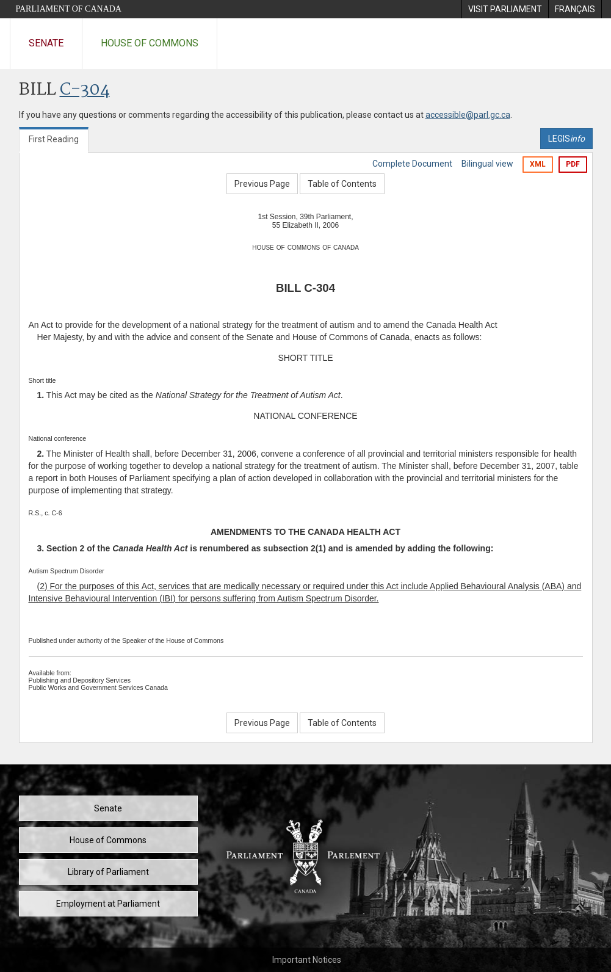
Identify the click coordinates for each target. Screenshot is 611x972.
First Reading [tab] (54, 139)
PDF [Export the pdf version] (573, 164)
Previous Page (262, 184)
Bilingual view (487, 164)
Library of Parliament (108, 872)
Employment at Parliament (108, 904)
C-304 (85, 90)
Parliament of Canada (68, 8)
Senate (46, 43)
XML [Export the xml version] (538, 164)
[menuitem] (504, 9)
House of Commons (149, 43)
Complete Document (412, 164)
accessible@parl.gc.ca (467, 115)
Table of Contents (342, 184)
